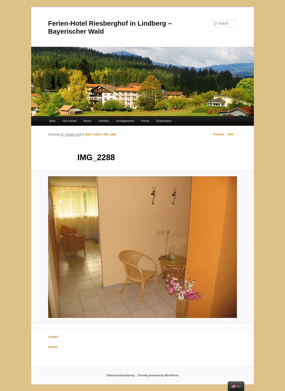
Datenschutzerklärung (121, 375)
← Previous (217, 134)
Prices (145, 121)
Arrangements (125, 121)
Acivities (103, 121)
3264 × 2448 (92, 134)
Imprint (52, 346)
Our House (70, 121)
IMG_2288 (110, 134)
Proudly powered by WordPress (158, 375)
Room (87, 121)
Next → (232, 134)
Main (52, 121)
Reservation (163, 121)
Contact (53, 336)
